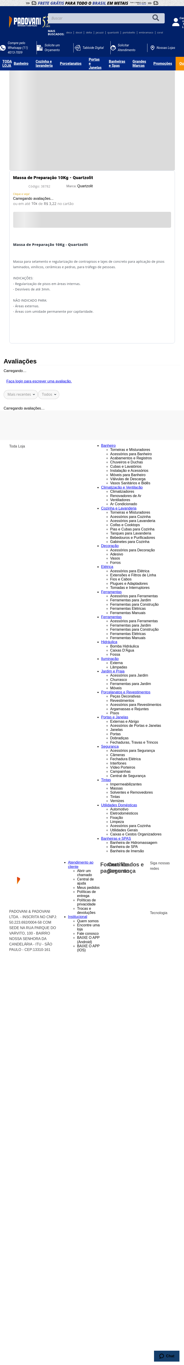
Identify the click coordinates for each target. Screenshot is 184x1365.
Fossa (115, 654)
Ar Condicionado (123, 504)
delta (89, 32)
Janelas (116, 730)
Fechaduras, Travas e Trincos (134, 742)
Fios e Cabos (121, 579)
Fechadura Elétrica (125, 759)
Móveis (116, 688)
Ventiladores (120, 500)
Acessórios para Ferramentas (134, 596)
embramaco (146, 32)
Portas (115, 734)
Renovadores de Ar (125, 496)
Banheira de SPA (124, 847)
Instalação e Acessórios (129, 470)
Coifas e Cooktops (125, 525)
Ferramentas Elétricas (128, 608)
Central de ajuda (85, 881)
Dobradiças (119, 738)
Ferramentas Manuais (128, 613)
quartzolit (113, 32)
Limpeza (117, 822)
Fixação (116, 818)
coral (160, 32)
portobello (129, 32)
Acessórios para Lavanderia (132, 521)
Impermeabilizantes (126, 784)
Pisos (114, 713)
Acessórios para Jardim (129, 675)
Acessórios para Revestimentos (135, 705)
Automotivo (119, 809)
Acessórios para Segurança (132, 750)
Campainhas (120, 771)
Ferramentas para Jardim (130, 600)
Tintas (115, 797)
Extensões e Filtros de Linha (133, 575)
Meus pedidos (88, 888)
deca (69, 32)
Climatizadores (122, 491)
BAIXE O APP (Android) (88, 940)
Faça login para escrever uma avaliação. (39, 381)
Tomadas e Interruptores (129, 588)
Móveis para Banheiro (128, 475)
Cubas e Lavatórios (126, 466)
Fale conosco (88, 933)
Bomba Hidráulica (124, 646)
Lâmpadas (118, 667)
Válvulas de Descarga (128, 479)
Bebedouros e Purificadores (132, 538)
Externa (116, 663)
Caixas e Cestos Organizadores (136, 834)
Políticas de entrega (86, 894)
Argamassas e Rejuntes (129, 709)
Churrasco (118, 680)
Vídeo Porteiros (122, 767)
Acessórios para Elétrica (129, 571)
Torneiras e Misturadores (130, 450)
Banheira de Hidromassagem (133, 843)
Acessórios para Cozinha (130, 517)
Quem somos (88, 921)
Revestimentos (122, 700)
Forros (115, 563)
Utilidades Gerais (124, 830)
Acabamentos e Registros (131, 458)
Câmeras (117, 755)
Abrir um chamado (84, 873)
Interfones (118, 763)
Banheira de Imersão (127, 851)
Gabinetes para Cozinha (129, 542)
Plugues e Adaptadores (129, 583)
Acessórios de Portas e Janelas (135, 726)
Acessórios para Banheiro (131, 454)
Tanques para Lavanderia (130, 533)
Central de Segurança (128, 776)
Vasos (115, 558)
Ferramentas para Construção (134, 604)
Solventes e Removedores (131, 792)
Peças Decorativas (125, 696)
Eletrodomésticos (124, 813)
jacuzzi (100, 32)
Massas (116, 788)
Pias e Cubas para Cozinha (132, 529)
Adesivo (116, 554)
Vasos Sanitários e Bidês (130, 483)
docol (79, 32)
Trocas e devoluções (86, 911)
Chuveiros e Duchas (126, 462)
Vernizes (117, 801)
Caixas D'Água (122, 650)
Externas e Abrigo (124, 721)
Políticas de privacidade (86, 902)
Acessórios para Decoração (132, 550)
